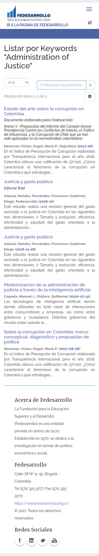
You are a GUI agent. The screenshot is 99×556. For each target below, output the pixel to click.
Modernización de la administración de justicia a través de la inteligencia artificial (47, 287)
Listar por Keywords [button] (26, 34)
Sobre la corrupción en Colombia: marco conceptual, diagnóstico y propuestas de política (46, 336)
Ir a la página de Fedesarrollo (37, 25)
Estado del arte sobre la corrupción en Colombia (44, 111)
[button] (90, 22)
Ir (90, 85)
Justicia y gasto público (28, 181)
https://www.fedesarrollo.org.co (41, 503)
